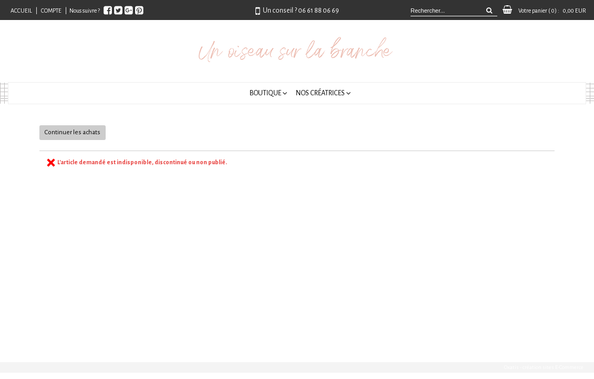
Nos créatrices (320, 93)
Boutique (265, 93)
